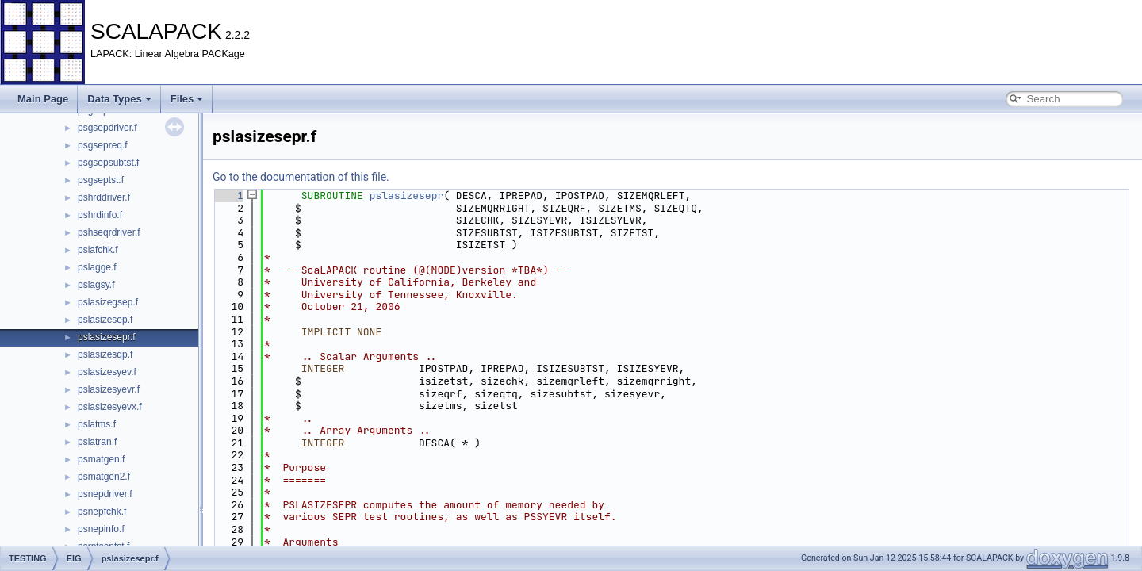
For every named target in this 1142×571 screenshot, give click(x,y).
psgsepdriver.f (107, 127)
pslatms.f (97, 424)
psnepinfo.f (101, 529)
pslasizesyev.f (107, 371)
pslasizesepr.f (107, 337)
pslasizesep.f (105, 319)
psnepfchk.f (102, 511)
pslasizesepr (407, 195)
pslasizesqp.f (105, 354)
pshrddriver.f (104, 197)
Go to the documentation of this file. (301, 177)
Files (187, 99)
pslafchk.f (98, 249)
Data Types (119, 99)
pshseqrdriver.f (109, 232)
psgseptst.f (101, 180)
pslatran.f (97, 441)
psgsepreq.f (103, 145)
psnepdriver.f (105, 494)
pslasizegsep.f (108, 302)
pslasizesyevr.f (109, 389)
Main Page (42, 99)
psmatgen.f (101, 459)
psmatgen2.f (104, 476)
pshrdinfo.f (100, 214)
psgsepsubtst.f (108, 162)
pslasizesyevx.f (110, 406)
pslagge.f (97, 267)
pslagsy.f (96, 284)
